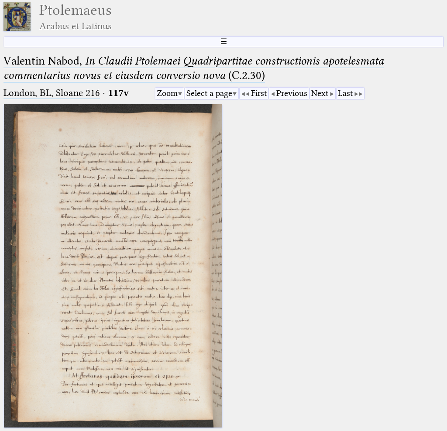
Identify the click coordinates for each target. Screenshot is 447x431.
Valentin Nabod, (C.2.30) (193, 68)
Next (319, 93)
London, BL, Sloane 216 (51, 93)
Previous (291, 93)
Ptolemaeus (75, 17)
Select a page (209, 93)
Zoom (167, 93)
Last (345, 93)
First (259, 93)
